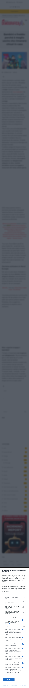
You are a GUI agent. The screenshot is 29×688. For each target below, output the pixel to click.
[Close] (26, 570)
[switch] (23, 601)
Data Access (14, 685)
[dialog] (14, 628)
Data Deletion (6, 685)
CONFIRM (9, 679)
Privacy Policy (23, 685)
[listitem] (14, 598)
